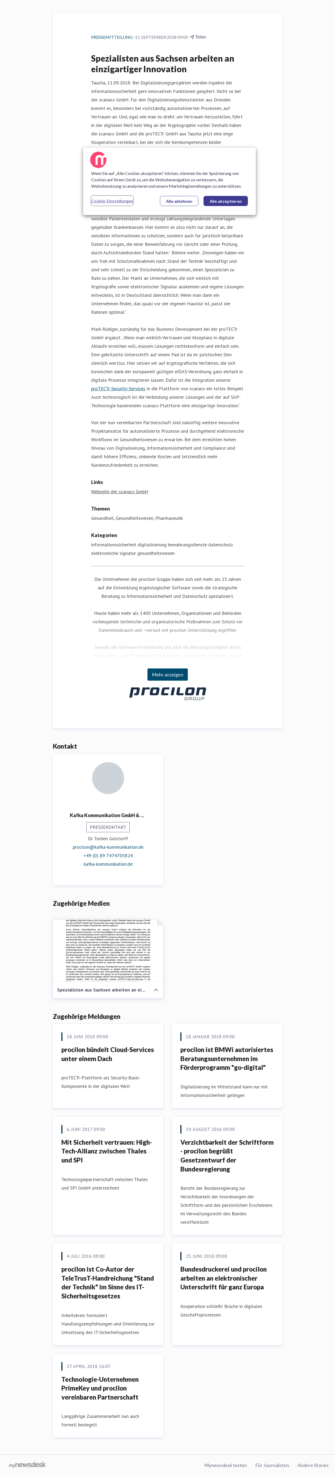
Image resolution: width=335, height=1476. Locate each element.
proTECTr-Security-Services (118, 388)
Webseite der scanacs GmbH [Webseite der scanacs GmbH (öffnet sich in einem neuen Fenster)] (119, 491)
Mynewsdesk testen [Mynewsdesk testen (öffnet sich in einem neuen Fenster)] (225, 1465)
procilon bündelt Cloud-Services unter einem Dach (107, 1054)
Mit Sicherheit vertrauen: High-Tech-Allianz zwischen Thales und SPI (106, 1151)
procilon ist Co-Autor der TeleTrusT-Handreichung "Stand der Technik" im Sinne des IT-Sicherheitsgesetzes (107, 1282)
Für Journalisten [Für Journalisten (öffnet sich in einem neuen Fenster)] (272, 1465)
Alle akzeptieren (226, 201)
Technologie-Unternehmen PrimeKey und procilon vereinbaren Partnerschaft (100, 1388)
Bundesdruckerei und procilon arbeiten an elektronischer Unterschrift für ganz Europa (223, 1278)
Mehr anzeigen (167, 674)
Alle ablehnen (179, 201)
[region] (169, 181)
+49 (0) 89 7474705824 (108, 855)
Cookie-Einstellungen (112, 200)
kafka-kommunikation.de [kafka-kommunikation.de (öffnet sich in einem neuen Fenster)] (108, 864)
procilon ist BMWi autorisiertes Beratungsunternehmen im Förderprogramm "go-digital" (226, 1058)
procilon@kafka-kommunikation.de (108, 847)
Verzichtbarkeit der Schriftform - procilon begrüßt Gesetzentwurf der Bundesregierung (227, 1155)
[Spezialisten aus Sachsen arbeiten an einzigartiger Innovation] (108, 950)
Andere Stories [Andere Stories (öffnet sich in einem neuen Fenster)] (313, 1465)
